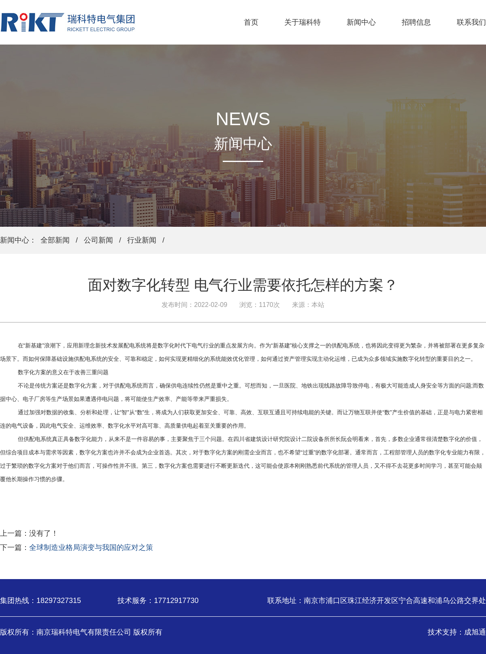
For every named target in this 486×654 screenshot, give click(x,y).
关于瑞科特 (302, 22)
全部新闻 (55, 240)
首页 (251, 22)
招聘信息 (416, 22)
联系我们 (471, 22)
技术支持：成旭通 (457, 632)
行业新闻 (141, 240)
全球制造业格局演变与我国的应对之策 (91, 547)
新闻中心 (361, 22)
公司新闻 (98, 240)
